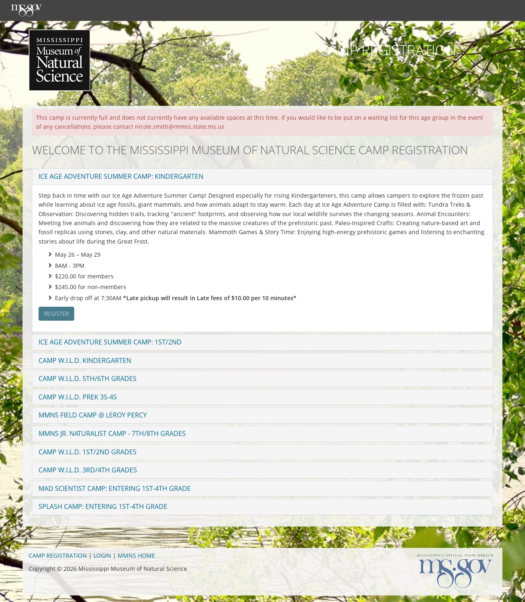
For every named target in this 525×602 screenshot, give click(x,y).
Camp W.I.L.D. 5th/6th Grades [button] (88, 378)
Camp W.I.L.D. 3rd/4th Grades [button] (88, 469)
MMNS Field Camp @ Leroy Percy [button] (93, 415)
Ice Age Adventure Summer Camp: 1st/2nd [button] (110, 342)
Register (56, 313)
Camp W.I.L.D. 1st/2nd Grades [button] (88, 451)
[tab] (262, 177)
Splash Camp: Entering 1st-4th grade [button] (103, 506)
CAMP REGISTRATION (58, 555)
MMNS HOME (136, 555)
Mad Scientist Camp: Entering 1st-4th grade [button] (115, 488)
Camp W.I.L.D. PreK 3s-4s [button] (78, 396)
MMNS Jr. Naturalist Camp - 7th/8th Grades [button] (112, 433)
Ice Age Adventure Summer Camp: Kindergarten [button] (121, 176)
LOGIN (102, 555)
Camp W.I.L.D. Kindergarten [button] (85, 360)
